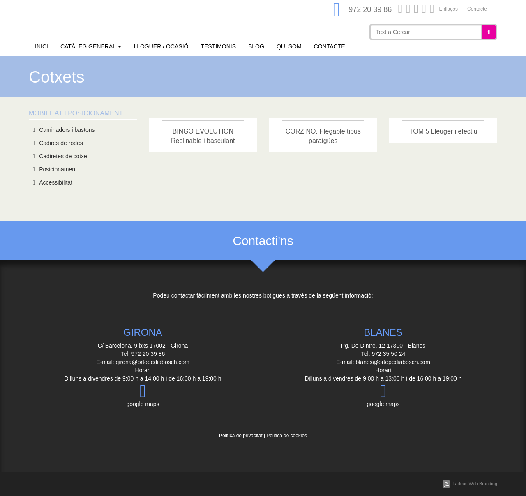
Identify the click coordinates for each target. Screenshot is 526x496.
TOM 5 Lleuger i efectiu (443, 131)
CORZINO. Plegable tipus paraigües (323, 136)
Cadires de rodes (61, 143)
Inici (41, 46)
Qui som (289, 46)
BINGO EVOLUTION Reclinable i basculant (203, 136)
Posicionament (58, 169)
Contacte (477, 9)
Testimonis (218, 46)
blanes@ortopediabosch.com (392, 362)
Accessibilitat (55, 182)
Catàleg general (90, 46)
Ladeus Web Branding (474, 483)
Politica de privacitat (241, 435)
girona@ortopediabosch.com (152, 362)
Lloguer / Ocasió (161, 46)
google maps (142, 395)
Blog (256, 46)
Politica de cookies (286, 435)
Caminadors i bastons (67, 130)
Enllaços (448, 9)
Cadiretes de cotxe (63, 156)
